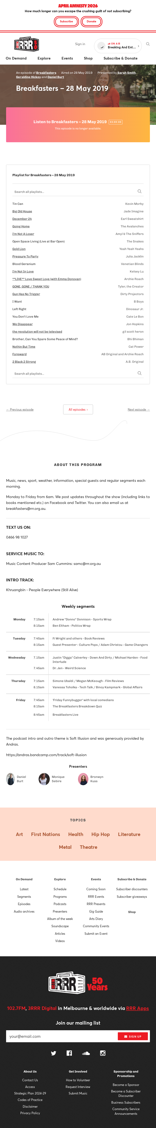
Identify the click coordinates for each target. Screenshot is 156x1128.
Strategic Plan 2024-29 (30, 1093)
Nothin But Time (23, 346)
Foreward (19, 354)
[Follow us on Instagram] (102, 1053)
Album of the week (60, 919)
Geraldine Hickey (28, 77)
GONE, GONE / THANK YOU (30, 286)
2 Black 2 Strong (24, 362)
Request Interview (78, 1087)
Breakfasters (46, 73)
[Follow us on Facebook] (69, 1053)
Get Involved (78, 1071)
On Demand (24, 879)
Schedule (60, 889)
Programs (60, 897)
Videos (60, 941)
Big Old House (22, 211)
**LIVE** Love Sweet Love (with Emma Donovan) (46, 279)
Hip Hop (100, 834)
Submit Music (78, 1093)
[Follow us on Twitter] (53, 1053)
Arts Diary (96, 919)
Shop (132, 912)
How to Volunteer (78, 1080)
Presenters (60, 911)
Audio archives (24, 911)
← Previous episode (20, 409)
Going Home (21, 226)
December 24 (22, 219)
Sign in (80, 44)
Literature (129, 834)
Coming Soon (96, 889)
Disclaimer (30, 1106)
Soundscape (60, 926)
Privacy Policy (30, 1113)
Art (19, 834)
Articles (60, 933)
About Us (30, 1071)
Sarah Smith (126, 73)
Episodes (24, 904)
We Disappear (22, 324)
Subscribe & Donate (131, 879)
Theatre (88, 847)
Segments (24, 897)
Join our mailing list (78, 1022)
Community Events (96, 926)
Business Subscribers (125, 1102)
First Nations (45, 834)
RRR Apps (137, 1008)
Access (30, 1087)
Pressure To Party (25, 256)
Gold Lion (19, 249)
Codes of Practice (30, 1100)
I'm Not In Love (23, 271)
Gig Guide (96, 911)
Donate (91, 21)
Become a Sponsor (126, 1085)
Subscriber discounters (132, 889)
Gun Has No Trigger (26, 294)
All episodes (78, 409)
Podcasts (60, 904)
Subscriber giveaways (132, 897)
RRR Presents (96, 904)
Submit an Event (95, 933)
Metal (65, 847)
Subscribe (66, 21)
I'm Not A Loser (23, 234)
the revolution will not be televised (37, 331)
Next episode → (139, 409)
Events (96, 879)
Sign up (132, 1036)
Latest (24, 889)
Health (75, 834)
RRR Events (96, 897)
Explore (60, 879)
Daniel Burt (56, 77)
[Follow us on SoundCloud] (86, 1053)
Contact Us (30, 1080)
